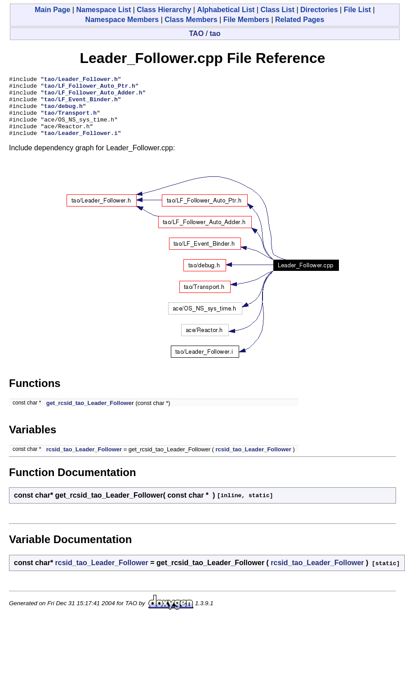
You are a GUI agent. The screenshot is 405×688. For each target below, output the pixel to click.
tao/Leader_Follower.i (81, 145)
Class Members (191, 19)
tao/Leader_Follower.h (81, 80)
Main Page (52, 9)
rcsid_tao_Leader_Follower (84, 461)
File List (357, 9)
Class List (277, 9)
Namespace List (103, 9)
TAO (196, 33)
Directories (319, 9)
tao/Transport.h (70, 121)
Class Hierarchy (164, 9)
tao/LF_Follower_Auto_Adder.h (93, 96)
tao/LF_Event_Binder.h (81, 104)
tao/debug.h (63, 112)
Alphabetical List (225, 9)
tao (214, 33)
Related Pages (299, 19)
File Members (246, 19)
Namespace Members (122, 19)
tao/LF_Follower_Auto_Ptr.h (89, 88)
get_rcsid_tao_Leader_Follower (90, 415)
